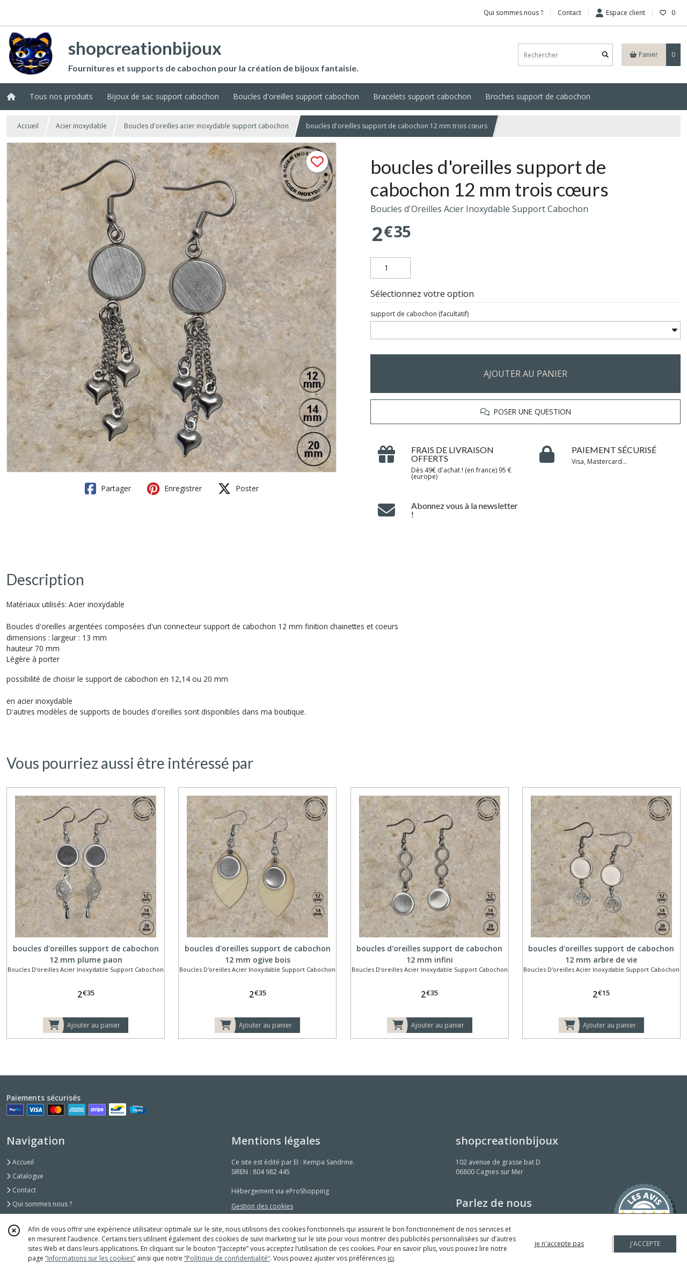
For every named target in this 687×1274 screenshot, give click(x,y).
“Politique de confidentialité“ (227, 1258)
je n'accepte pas (559, 1243)
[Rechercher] (605, 55)
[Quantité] (390, 268)
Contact (569, 12)
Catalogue (24, 1176)
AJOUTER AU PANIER (525, 374)
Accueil (28, 125)
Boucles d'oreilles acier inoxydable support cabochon (206, 125)
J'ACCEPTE (645, 1243)
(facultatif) (419, 313)
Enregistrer (174, 488)
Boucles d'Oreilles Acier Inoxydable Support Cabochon (479, 209)
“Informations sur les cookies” (90, 1258)
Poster (238, 488)
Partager (108, 488)
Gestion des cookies (262, 1206)
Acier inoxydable (81, 125)
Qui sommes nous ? (39, 1204)
